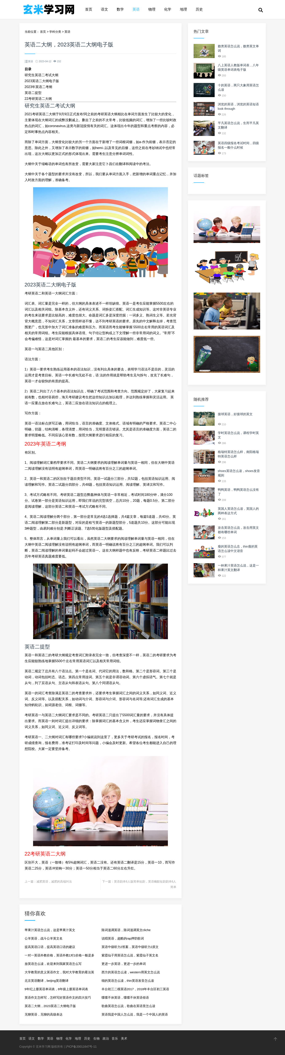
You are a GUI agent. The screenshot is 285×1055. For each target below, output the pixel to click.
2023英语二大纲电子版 (42, 81)
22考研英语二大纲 (38, 98)
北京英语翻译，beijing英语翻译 (46, 980)
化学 (167, 9)
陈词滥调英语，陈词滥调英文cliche (126, 930)
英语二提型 (33, 93)
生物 (96, 1038)
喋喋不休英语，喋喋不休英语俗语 (125, 997)
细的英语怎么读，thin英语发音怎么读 (128, 980)
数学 (120, 9)
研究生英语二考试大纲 (41, 75)
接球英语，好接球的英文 (235, 414)
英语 (136, 9)
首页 (88, 9)
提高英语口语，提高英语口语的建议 (50, 947)
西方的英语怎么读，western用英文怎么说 (131, 972)
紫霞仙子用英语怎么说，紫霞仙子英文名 (130, 955)
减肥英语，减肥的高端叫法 (54, 881)
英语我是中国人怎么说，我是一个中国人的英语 (135, 1014)
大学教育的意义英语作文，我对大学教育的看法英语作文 (59, 973)
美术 (124, 1038)
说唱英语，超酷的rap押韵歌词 (123, 938)
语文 (104, 9)
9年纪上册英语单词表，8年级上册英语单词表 (56, 989)
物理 (151, 9)
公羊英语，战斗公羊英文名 (44, 938)
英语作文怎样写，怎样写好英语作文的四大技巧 (58, 997)
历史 (199, 9)
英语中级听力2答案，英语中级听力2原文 (130, 947)
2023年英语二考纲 (38, 87)
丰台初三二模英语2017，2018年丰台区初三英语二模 (135, 990)
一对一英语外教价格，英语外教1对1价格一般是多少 (60, 956)
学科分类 (55, 31)
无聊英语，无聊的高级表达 (44, 1014)
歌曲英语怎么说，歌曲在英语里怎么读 (128, 1006)
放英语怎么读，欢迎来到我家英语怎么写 (53, 964)
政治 (106, 1038)
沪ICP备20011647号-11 (81, 1046)
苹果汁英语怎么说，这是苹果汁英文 (50, 930)
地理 (183, 9)
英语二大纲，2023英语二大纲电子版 (50, 1006)
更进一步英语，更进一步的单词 (124, 964)
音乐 (115, 1038)
